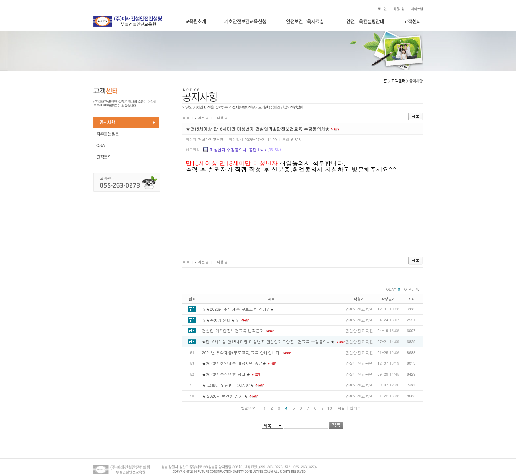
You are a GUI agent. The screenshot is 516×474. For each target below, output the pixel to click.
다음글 (222, 117)
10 (329, 408)
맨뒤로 (355, 408)
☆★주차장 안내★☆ (220, 320)
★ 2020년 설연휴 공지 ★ (225, 396)
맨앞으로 (248, 408)
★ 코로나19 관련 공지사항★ (228, 385)
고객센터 (398, 81)
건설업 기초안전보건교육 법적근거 (233, 330)
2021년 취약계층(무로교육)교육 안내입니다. (241, 352)
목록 (186, 117)
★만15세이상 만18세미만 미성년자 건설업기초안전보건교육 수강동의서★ (268, 341)
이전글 (203, 117)
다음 (341, 408)
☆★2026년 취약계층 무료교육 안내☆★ (238, 309)
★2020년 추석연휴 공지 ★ (226, 374)
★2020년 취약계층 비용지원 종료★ (234, 363)
